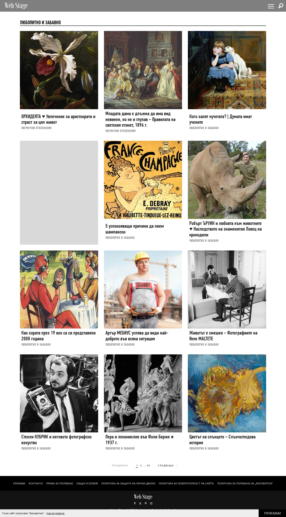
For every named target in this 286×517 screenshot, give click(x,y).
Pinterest (145, 503)
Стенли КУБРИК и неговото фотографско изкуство (56, 440)
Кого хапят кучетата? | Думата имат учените (220, 119)
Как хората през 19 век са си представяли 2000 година (58, 336)
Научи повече (55, 513)
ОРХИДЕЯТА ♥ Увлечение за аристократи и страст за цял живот (58, 119)
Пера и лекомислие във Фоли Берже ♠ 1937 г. (139, 440)
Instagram (151, 503)
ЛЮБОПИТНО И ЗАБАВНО (204, 128)
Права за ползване (59, 483)
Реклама (19, 483)
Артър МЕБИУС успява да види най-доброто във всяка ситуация (136, 336)
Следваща (168, 465)
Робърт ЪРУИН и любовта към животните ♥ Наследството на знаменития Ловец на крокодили (225, 229)
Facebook (135, 503)
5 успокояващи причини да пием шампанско (134, 229)
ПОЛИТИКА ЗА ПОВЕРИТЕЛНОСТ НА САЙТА (186, 483)
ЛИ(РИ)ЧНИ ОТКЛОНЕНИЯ (36, 128)
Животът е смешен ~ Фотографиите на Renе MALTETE (223, 336)
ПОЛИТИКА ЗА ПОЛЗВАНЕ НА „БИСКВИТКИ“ (245, 483)
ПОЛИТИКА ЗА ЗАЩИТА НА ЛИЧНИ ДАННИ (128, 483)
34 (148, 465)
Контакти (36, 483)
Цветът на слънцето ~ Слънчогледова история (222, 440)
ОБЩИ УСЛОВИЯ (87, 483)
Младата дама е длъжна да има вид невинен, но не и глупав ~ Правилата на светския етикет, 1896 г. (140, 119)
